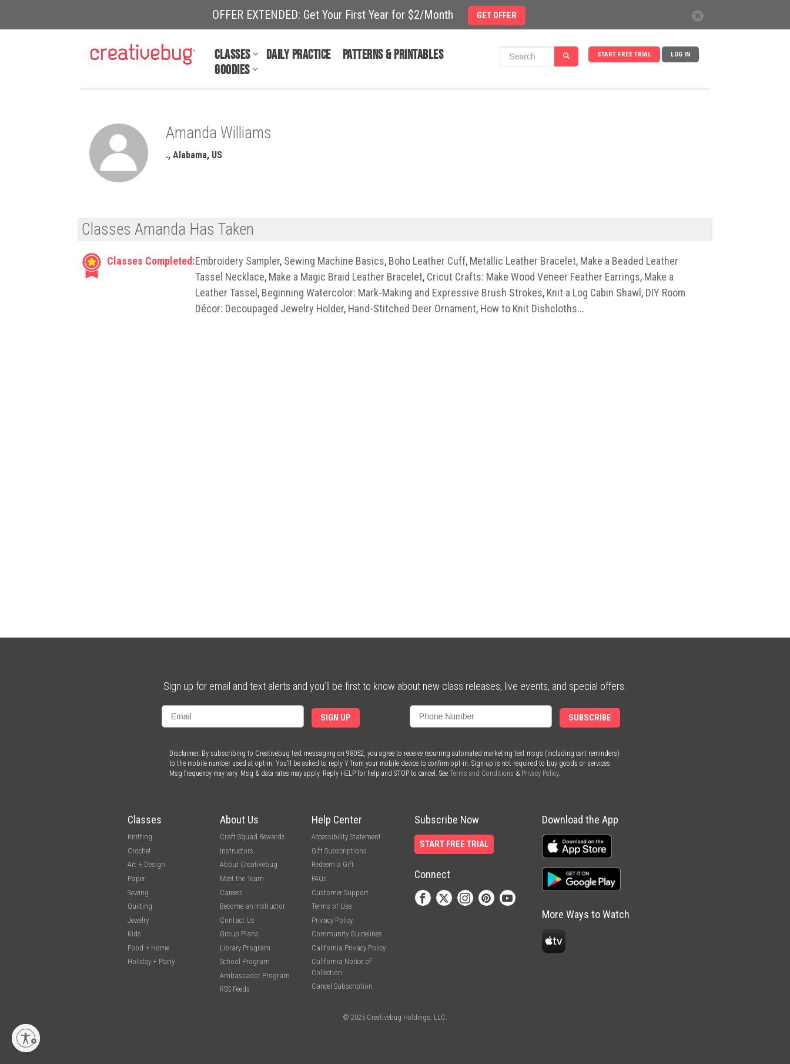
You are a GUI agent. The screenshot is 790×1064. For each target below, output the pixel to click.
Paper (136, 878)
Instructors (236, 850)
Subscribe (589, 718)
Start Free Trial (624, 54)
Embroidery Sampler (237, 261)
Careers (231, 892)
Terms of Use (332, 906)
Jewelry (138, 920)
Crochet (139, 850)
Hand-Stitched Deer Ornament (412, 308)
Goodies (232, 70)
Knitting (140, 836)
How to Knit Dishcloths (528, 308)
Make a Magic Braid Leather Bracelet (346, 277)
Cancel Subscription (342, 986)
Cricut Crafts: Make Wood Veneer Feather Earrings (533, 277)
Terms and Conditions (482, 773)
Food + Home (148, 947)
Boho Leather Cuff (427, 261)
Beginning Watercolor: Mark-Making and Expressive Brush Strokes (402, 292)
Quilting (140, 906)
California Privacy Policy (349, 947)
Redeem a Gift (333, 864)
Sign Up (335, 718)
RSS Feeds (235, 989)
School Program (245, 961)
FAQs (319, 878)
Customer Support (340, 892)
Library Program (245, 947)
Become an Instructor (252, 906)
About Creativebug (248, 864)
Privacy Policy (539, 773)
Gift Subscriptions (339, 850)
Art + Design (146, 864)
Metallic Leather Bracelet (523, 261)
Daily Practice (298, 55)
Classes (232, 55)
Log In (680, 54)
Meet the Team (242, 878)
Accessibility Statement (346, 836)
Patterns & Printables (393, 55)
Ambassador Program (255, 975)
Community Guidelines (347, 933)
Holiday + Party (151, 961)
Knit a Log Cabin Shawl (594, 292)
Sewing (138, 892)
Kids (134, 933)
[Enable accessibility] (26, 1038)
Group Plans (239, 933)
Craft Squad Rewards (252, 836)
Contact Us (237, 920)
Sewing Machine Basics (334, 261)
